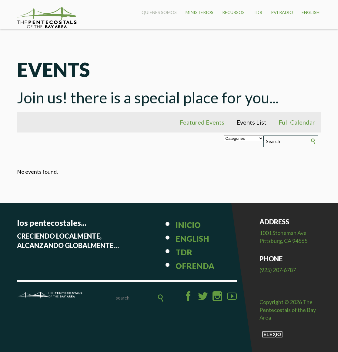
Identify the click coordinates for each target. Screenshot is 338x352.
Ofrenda (195, 266)
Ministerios (199, 12)
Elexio (272, 334)
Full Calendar (297, 122)
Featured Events (202, 122)
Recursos (233, 12)
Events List (251, 122)
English (311, 12)
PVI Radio (282, 12)
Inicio (188, 225)
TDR (257, 12)
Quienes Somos (159, 12)
